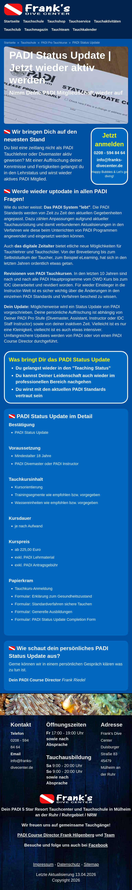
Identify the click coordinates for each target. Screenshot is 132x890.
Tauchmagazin (36, 29)
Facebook (98, 845)
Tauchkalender (85, 29)
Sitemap (91, 864)
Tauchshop (56, 21)
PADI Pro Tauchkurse (54, 42)
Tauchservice (79, 21)
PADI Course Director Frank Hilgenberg (55, 835)
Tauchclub (12, 29)
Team (109, 835)
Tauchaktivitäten (107, 21)
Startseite (12, 21)
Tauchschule (33, 21)
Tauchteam (60, 29)
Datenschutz (68, 864)
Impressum (43, 864)
